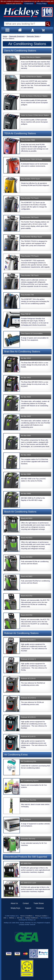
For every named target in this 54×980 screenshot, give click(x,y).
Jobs (4, 918)
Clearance (40, 908)
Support (28, 908)
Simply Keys (15, 908)
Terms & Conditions (26, 916)
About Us (14, 903)
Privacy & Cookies (41, 916)
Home (5, 36)
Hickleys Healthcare (31, 918)
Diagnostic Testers (33, 36)
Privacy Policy (42, 3)
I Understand (28, 3)
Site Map (19, 918)
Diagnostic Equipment (16, 36)
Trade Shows (39, 903)
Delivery (11, 918)
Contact (26, 903)
